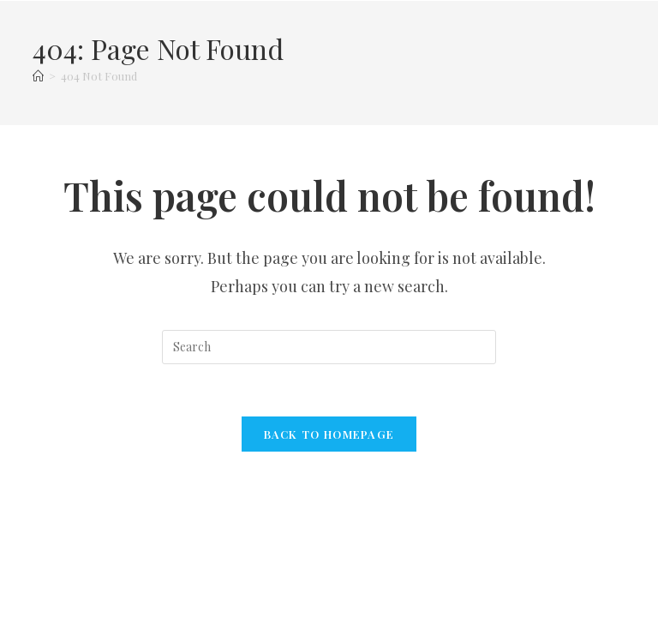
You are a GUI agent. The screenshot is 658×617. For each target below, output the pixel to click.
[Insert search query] (329, 347)
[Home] (38, 76)
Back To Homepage (329, 434)
